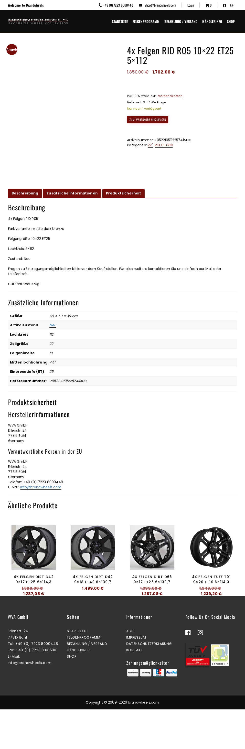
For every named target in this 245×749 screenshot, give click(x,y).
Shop (231, 21)
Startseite (120, 21)
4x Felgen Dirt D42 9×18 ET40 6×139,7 (93, 579)
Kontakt (134, 689)
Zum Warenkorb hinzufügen (147, 120)
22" (150, 145)
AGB (130, 670)
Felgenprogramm (146, 21)
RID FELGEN (164, 145)
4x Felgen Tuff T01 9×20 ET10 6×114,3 (211, 579)
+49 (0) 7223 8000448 (115, 5)
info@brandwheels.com (41, 487)
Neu (52, 325)
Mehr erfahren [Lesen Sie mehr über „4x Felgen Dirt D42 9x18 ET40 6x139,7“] (91, 605)
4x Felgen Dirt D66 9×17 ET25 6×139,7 (152, 579)
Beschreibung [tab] (24, 193)
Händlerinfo (212, 21)
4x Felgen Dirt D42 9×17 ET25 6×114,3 (34, 579)
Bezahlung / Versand (181, 21)
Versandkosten (170, 96)
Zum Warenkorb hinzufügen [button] (32, 610)
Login (190, 5)
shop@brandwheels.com (157, 5)
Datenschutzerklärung (149, 683)
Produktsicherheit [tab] (123, 193)
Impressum (136, 676)
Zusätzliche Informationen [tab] (72, 193)
